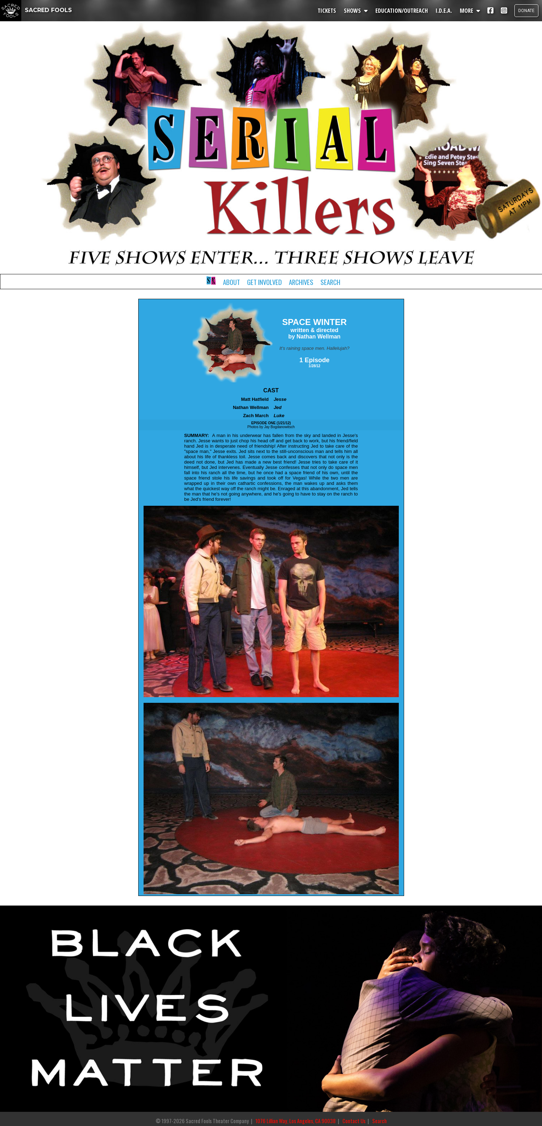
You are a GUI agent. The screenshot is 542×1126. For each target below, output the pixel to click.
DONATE (526, 10)
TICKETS (327, 11)
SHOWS (356, 11)
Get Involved (264, 282)
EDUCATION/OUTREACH (401, 11)
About (231, 282)
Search (330, 282)
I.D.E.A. (444, 11)
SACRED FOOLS (36, 10)
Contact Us (353, 1121)
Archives (301, 282)
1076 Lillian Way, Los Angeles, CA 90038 (296, 1121)
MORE (470, 11)
